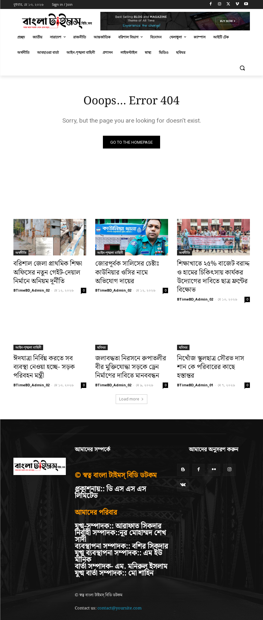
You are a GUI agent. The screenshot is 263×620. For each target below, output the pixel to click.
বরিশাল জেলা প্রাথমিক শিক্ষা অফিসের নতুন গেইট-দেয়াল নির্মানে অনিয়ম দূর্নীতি (47, 271)
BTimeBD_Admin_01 (195, 360)
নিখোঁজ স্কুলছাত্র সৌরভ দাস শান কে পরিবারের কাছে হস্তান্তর (212, 349)
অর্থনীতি (21, 254)
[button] (242, 68)
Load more (131, 381)
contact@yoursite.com (119, 591)
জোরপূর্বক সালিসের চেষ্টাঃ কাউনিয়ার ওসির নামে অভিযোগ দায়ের (131, 268)
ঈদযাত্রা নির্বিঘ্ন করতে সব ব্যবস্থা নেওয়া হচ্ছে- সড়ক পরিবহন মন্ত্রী (44, 349)
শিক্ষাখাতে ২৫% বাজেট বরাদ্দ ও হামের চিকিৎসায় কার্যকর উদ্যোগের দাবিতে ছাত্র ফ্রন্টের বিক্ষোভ (211, 271)
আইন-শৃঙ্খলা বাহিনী (110, 254)
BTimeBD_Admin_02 (31, 286)
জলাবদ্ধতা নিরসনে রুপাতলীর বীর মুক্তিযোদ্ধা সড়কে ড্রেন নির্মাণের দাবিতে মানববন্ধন (128, 352)
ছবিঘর (101, 335)
